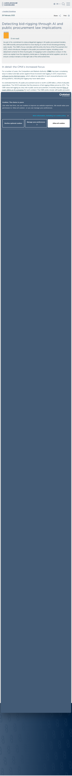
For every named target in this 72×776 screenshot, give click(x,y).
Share (56, 15)
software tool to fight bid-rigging (13, 76)
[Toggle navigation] (68, 4)
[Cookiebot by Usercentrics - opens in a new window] (61, 95)
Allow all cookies (59, 123)
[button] (63, 5)
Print (65, 15)
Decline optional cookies (13, 123)
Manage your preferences (36, 123)
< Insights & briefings (9, 11)
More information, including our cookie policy (49, 116)
